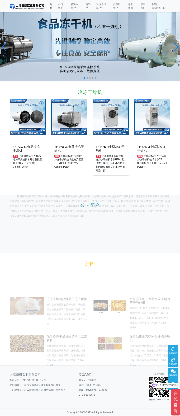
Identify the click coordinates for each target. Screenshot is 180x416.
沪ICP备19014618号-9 (34, 380)
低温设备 (116, 6)
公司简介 (60, 6)
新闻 (88, 5)
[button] (4, 47)
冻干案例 (130, 6)
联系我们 (143, 6)
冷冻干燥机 (101, 6)
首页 (51, 6)
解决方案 (74, 6)
